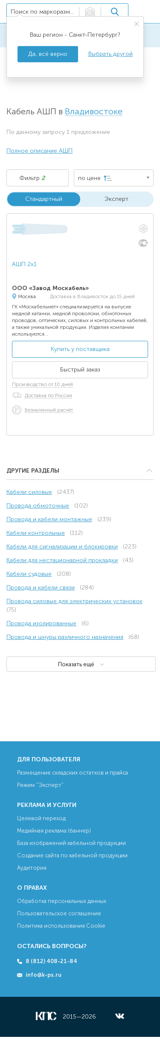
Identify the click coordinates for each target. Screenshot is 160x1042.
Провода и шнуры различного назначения (64, 637)
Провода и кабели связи (40, 587)
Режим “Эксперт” (40, 785)
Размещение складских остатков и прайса (72, 772)
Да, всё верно (47, 54)
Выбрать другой (110, 54)
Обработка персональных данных (61, 901)
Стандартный (43, 199)
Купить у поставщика (80, 349)
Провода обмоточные (37, 505)
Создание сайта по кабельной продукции (72, 855)
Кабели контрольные (35, 533)
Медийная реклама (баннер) (54, 830)
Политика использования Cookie (61, 926)
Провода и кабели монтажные (49, 519)
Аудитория (32, 868)
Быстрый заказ (80, 369)
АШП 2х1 (24, 264)
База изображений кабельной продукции (71, 843)
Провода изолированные (41, 623)
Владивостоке (93, 111)
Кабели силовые (29, 492)
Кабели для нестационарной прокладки (62, 560)
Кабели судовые (29, 574)
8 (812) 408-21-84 (51, 961)
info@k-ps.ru (43, 975)
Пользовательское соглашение (59, 913)
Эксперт (116, 199)
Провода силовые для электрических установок (74, 601)
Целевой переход (41, 818)
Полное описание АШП (39, 150)
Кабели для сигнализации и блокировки (62, 546)
